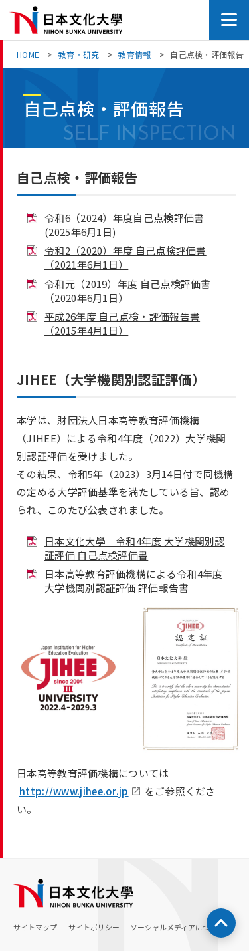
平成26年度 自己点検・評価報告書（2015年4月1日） (122, 323)
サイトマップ (35, 927)
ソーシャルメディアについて (177, 927)
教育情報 (134, 54)
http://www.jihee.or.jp (74, 791)
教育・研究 (79, 54)
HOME (28, 54)
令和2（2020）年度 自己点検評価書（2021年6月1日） (125, 257)
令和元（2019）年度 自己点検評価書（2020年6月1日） (127, 291)
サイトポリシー (94, 927)
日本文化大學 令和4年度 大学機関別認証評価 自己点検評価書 (134, 548)
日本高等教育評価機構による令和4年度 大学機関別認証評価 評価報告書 (133, 581)
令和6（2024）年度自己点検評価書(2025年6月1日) (124, 225)
